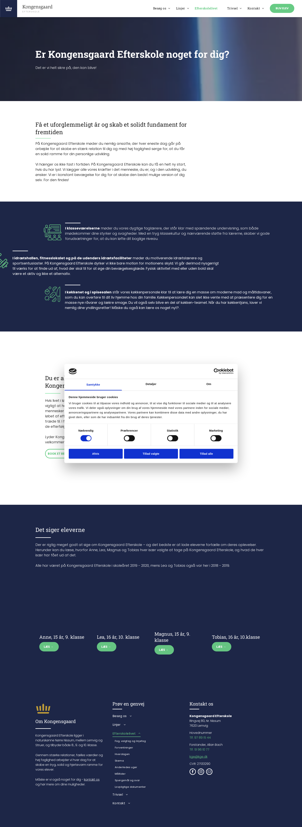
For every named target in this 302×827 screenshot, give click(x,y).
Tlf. (192, 749)
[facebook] (193, 772)
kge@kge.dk (198, 756)
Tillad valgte (151, 453)
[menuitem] (161, 8)
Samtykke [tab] (93, 384)
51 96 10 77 (201, 749)
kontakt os (92, 779)
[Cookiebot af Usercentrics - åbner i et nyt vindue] (216, 371)
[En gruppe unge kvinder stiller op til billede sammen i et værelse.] (237, 463)
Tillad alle (206, 453)
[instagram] (201, 772)
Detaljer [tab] (151, 384)
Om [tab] (208, 384)
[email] (209, 772)
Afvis (95, 453)
